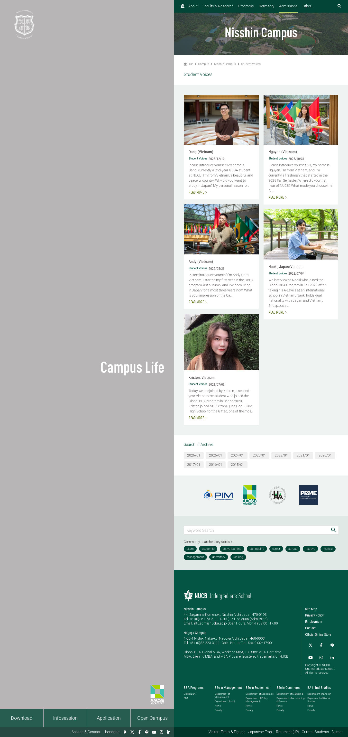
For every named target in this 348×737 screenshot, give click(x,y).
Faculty (218, 707)
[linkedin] (168, 732)
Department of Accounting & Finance (290, 697)
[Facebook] (139, 732)
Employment (313, 622)
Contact (310, 628)
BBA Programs (193, 684)
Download (21, 718)
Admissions (288, 6)
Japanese (111, 732)
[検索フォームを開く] (339, 6)
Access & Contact (86, 732)
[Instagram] (161, 732)
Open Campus (152, 718)
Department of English (319, 690)
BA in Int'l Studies (319, 684)
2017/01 (193, 464)
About (193, 6)
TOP (188, 64)
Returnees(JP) (287, 732)
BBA (186, 695)
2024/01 (237, 455)
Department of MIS (225, 698)
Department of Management (222, 692)
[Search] (333, 530)
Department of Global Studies (318, 697)
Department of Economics (260, 690)
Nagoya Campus (195, 633)
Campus (203, 64)
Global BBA (189, 690)
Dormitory (266, 6)
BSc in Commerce (288, 684)
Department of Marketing (289, 690)
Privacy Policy (314, 615)
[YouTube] (154, 732)
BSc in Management (228, 684)
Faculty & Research (217, 6)
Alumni (336, 732)
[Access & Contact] (124, 732)
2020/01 (325, 455)
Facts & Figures (233, 732)
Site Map (311, 609)
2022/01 (281, 455)
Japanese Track (261, 732)
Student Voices (251, 64)
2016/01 (215, 464)
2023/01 (259, 455)
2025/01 (215, 455)
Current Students (315, 732)
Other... (308, 6)
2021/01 (303, 455)
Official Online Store (318, 634)
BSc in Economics (257, 684)
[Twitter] (132, 732)
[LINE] (146, 732)
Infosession (65, 718)
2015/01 (237, 464)
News (218, 702)
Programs (246, 6)
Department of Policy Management (257, 697)
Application (109, 718)
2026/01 (193, 455)
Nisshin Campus (225, 64)
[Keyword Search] (256, 530)
